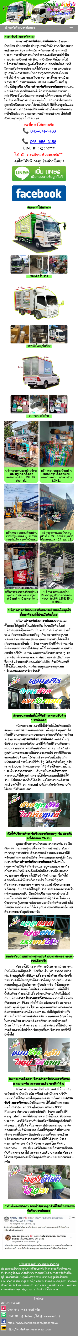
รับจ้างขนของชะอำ (22, 1285)
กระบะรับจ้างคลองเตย (47, 1281)
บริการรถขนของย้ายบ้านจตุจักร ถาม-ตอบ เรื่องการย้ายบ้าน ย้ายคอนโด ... (21, 595)
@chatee (26, 1316)
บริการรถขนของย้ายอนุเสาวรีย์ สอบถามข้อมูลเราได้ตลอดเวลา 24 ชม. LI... (56, 536)
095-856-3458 (43, 142)
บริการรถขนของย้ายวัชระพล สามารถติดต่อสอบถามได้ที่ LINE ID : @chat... (21, 475)
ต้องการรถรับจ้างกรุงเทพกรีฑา (19, 1269)
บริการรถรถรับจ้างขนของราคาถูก (39, 1264)
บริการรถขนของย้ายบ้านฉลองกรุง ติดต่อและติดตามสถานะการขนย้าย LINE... (56, 475)
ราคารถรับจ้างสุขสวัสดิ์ (19, 1281)
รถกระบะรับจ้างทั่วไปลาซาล (42, 1289)
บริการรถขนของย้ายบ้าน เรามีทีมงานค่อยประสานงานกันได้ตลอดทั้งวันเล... (21, 536)
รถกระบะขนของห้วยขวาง (49, 1285)
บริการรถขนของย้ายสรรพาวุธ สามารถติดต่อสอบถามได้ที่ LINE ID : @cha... (56, 597)
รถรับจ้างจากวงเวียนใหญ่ (52, 1269)
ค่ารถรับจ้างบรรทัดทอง (20, 27)
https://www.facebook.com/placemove (32, 1323)
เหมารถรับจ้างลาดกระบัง (32, 1273)
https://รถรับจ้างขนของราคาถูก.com (29, 1329)
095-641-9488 (43, 132)
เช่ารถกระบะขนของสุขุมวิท (44, 1277)
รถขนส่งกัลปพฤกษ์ (16, 1277)
